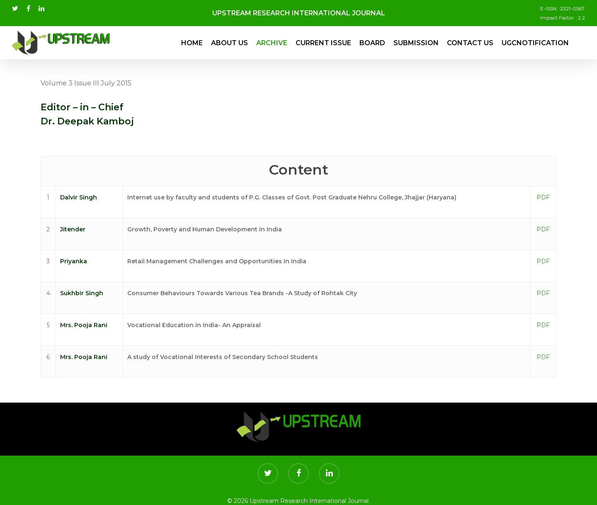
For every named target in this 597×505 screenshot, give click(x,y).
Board (372, 43)
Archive (271, 43)
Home (192, 43)
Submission (416, 43)
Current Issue (323, 43)
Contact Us (470, 43)
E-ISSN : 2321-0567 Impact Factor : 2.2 (562, 13)
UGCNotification (535, 43)
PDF (543, 197)
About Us (229, 43)
